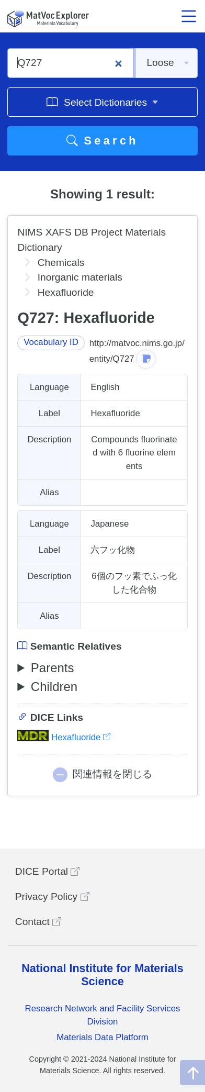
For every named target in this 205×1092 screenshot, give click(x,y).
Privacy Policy (52, 896)
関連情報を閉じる (112, 773)
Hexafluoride (63, 737)
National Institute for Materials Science (102, 975)
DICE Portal (47, 871)
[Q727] (70, 63)
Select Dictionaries (102, 101)
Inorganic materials (80, 277)
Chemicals (61, 262)
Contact (38, 921)
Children (54, 686)
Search (102, 140)
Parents (52, 668)
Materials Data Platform (102, 1037)
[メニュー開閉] (189, 16)
